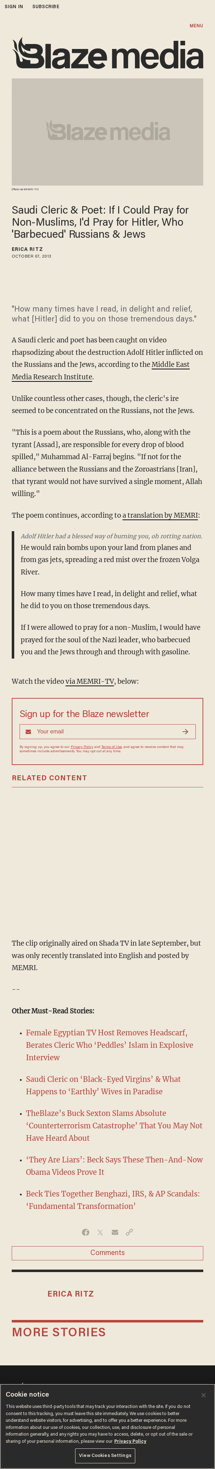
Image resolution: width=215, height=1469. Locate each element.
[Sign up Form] (108, 731)
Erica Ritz (27, 249)
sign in (14, 7)
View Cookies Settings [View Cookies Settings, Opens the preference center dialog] (105, 1455)
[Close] (203, 1395)
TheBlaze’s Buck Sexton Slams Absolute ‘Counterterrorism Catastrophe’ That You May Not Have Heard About (114, 1126)
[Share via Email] (115, 1232)
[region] (107, 1426)
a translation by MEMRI (160, 515)
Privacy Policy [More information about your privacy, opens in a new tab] (130, 1441)
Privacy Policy (82, 747)
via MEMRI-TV (89, 681)
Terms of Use (111, 747)
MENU (196, 26)
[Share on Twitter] (100, 1232)
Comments (107, 1253)
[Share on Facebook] (85, 1232)
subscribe (45, 7)
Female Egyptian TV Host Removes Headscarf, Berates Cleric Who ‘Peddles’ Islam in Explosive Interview (109, 1045)
